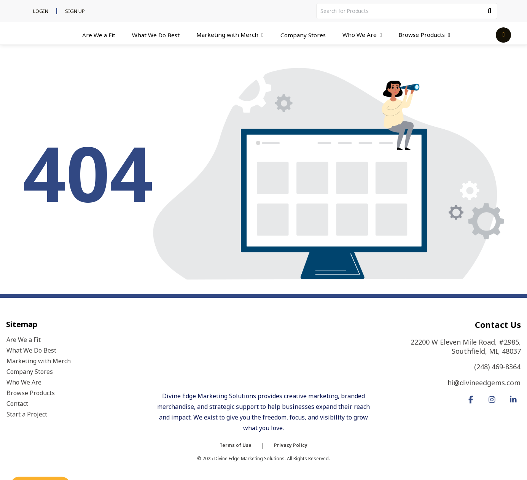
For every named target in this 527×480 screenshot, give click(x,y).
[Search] (489, 11)
